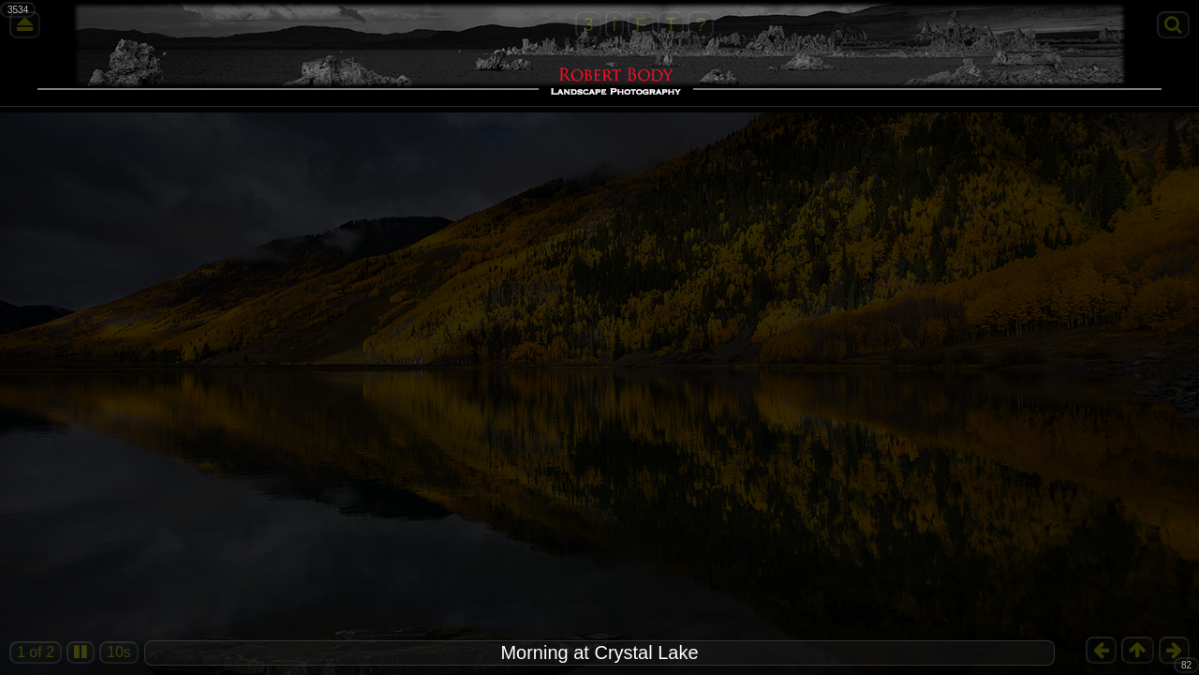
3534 (17, 10)
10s (119, 652)
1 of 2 (35, 652)
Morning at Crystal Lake (599, 652)
